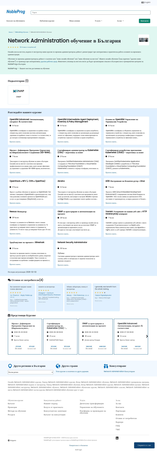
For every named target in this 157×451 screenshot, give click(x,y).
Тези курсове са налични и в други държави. (72, 371)
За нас (119, 21)
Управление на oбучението (92, 407)
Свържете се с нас (144, 445)
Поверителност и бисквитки (78, 445)
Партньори (120, 411)
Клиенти (119, 414)
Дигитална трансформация (92, 403)
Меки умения (74, 21)
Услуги (98, 21)
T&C (118, 429)
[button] (146, 336)
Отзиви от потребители (126, 418)
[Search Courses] (90, 12)
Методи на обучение (17, 411)
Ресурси (11, 414)
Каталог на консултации (55, 414)
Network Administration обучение (41, 32)
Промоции (12, 407)
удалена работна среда (49, 61)
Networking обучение (21, 32)
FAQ (118, 426)
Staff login (78, 450)
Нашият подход (51, 403)
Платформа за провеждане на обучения (93, 412)
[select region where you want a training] (30, 372)
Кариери (119, 422)
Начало (11, 32)
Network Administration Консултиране (119, 371)
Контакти (144, 21)
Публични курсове (47, 21)
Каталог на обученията (16, 21)
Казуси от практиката (53, 407)
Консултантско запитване (55, 411)
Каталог (11, 403)
